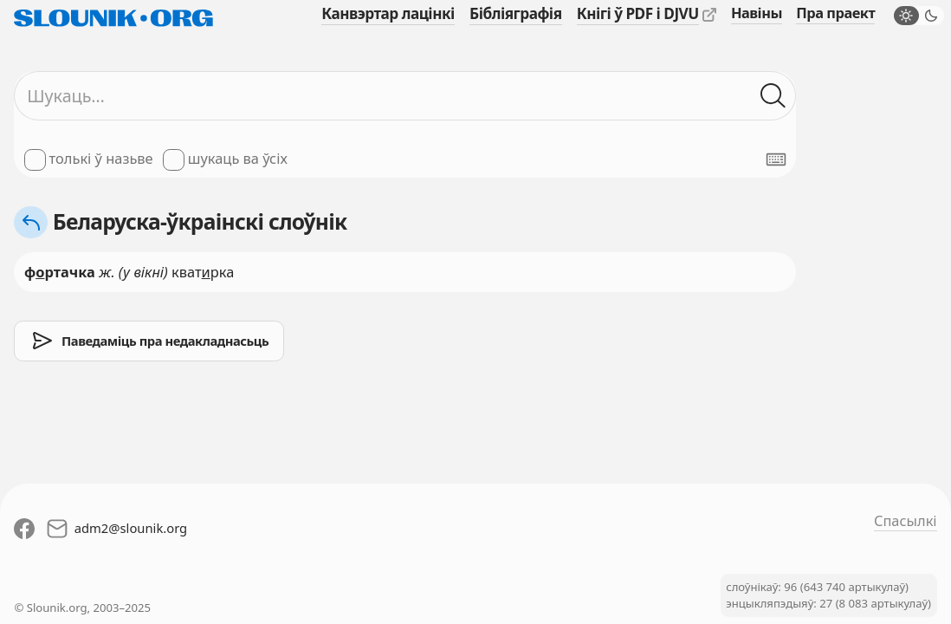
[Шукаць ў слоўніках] (773, 96)
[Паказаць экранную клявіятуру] (776, 159)
